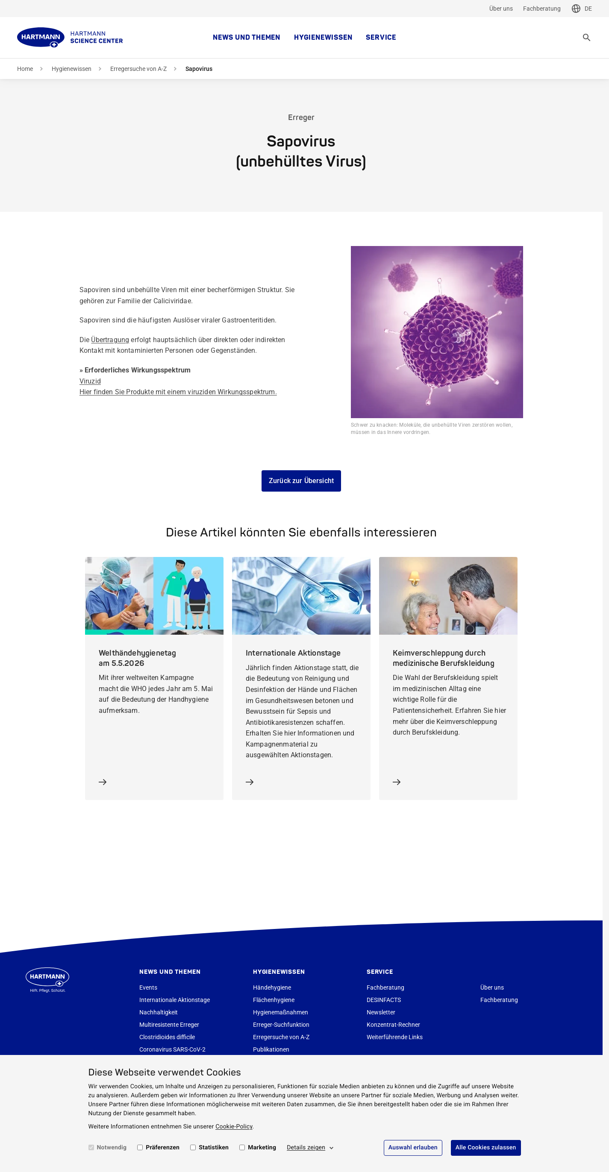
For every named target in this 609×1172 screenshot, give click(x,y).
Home (25, 68)
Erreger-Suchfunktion (281, 1024)
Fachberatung (542, 8)
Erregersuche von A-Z (138, 68)
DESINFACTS (384, 999)
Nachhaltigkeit (158, 1012)
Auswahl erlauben (413, 1147)
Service (381, 37)
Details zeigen (306, 1147)
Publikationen (271, 1049)
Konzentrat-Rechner (393, 1024)
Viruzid (90, 381)
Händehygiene (272, 987)
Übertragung (110, 340)
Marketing (262, 1147)
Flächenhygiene (273, 999)
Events (148, 987)
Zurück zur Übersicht (301, 481)
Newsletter (381, 1012)
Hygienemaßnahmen (280, 1012)
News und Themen (246, 37)
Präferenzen (162, 1147)
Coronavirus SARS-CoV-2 (172, 1049)
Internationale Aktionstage (174, 999)
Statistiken (214, 1147)
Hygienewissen (323, 37)
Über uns (501, 8)
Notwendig (112, 1147)
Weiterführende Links (395, 1037)
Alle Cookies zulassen (486, 1147)
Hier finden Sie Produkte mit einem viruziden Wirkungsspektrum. (178, 392)
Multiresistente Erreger (169, 1024)
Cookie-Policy (233, 1126)
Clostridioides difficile (167, 1037)
